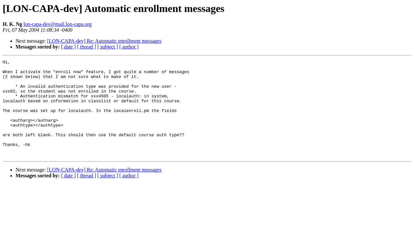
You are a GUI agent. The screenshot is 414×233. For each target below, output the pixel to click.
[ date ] (68, 47)
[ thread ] (86, 47)
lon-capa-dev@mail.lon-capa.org (57, 24)
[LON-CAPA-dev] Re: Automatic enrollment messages (104, 41)
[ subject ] (107, 47)
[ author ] (129, 47)
